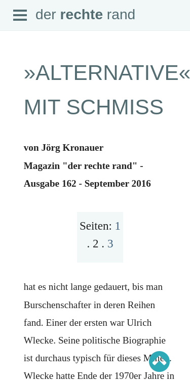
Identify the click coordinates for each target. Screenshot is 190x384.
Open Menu (20, 16)
